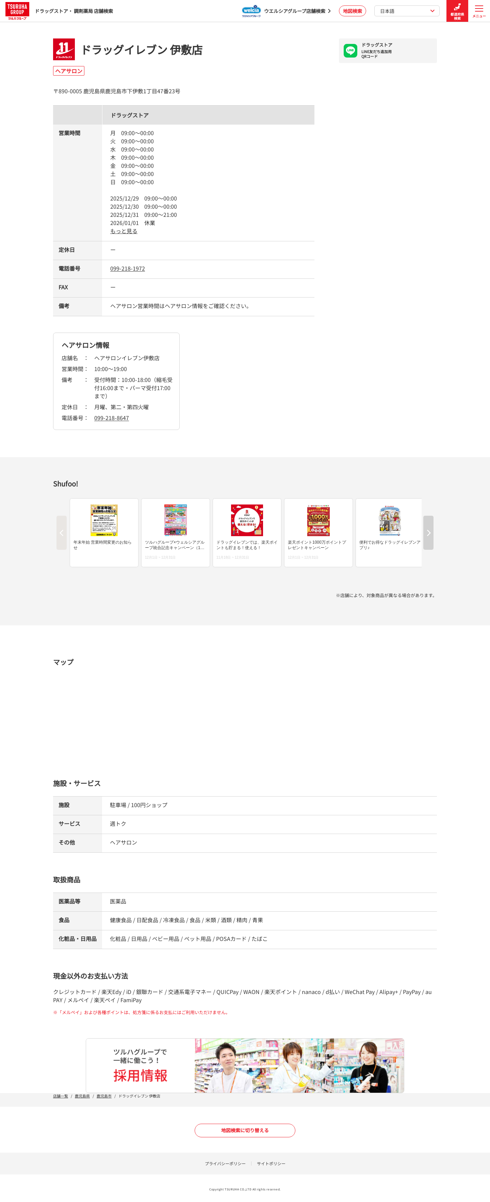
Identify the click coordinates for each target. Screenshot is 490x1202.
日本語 (407, 10)
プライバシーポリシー (225, 1163)
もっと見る (123, 231)
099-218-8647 (111, 418)
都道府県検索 (457, 11)
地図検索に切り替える (245, 1130)
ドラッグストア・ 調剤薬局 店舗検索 (59, 10)
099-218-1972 (127, 268)
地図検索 (352, 10)
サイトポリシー (271, 1163)
